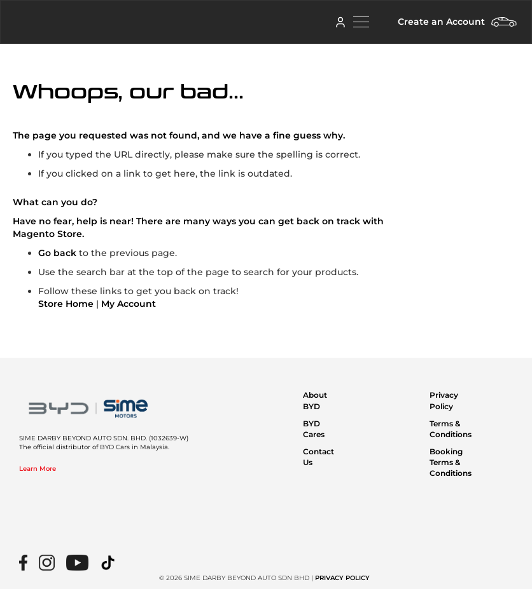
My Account (128, 303)
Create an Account (441, 21)
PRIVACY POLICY (342, 578)
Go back (57, 253)
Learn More (37, 468)
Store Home (66, 303)
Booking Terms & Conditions (451, 462)
